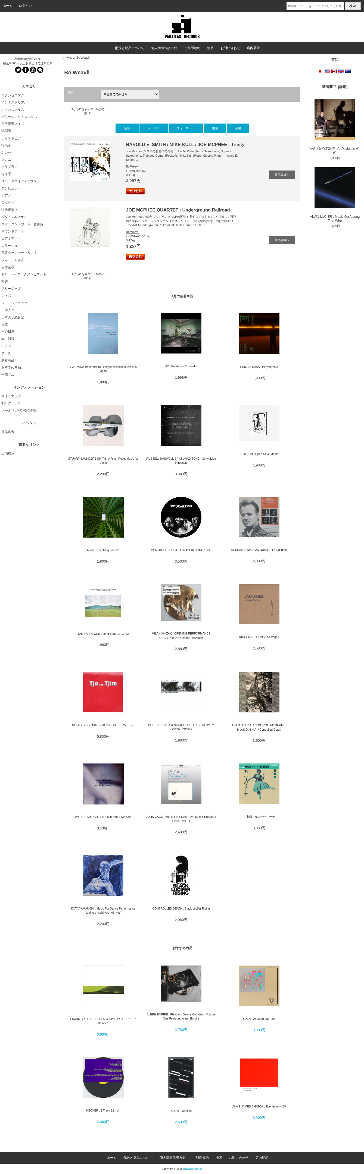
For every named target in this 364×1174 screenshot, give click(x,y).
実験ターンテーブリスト (19, 253)
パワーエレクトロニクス (19, 117)
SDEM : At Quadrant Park (259, 1018)
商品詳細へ (282, 174)
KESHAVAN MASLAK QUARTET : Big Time (259, 549)
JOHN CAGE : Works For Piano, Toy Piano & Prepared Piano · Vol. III (181, 818)
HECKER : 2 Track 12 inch (103, 1110)
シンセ (6, 152)
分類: (70, 92)
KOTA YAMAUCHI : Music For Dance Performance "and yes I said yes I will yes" (103, 910)
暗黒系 (6, 145)
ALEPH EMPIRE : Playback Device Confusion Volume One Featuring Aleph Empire (181, 1016)
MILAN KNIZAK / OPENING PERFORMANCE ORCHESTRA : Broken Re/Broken (181, 635)
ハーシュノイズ (12, 109)
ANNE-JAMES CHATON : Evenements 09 (259, 1106)
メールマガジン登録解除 (19, 410)
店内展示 (253, 48)
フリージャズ (11, 289)
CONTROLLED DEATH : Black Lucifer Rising (181, 908)
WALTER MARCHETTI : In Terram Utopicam (103, 817)
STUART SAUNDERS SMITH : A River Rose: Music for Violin (103, 460)
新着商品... (9, 360)
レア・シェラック (14, 303)
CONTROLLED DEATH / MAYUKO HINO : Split (181, 550)
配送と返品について (129, 48)
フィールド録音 (12, 260)
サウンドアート (12, 231)
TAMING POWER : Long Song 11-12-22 (103, 633)
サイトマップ (11, 396)
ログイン (25, 6)
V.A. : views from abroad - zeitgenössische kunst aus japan (103, 369)
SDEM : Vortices (181, 1110)
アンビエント (11, 188)
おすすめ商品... (12, 367)
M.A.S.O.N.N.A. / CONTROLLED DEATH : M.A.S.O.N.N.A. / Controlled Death (259, 727)
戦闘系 (6, 131)
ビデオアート (11, 238)
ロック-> (7, 202)
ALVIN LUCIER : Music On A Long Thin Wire (335, 195)
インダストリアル (14, 102)
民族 (4, 324)
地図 (210, 48)
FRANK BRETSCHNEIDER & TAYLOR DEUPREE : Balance (103, 1021)
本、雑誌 (7, 339)
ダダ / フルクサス (14, 217)
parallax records (192, 1168)
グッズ (6, 353)
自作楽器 (7, 267)
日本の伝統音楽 (12, 317)
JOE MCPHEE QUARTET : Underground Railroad (178, 209)
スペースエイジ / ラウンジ (20, 181)
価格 (238, 128)
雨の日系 (7, 331)
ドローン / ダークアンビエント (23, 274)
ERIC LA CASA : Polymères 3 (259, 366)
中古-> (6, 346)
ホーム (8, 6)
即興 (4, 281)
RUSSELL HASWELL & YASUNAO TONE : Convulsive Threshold (181, 460)
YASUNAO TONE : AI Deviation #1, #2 (335, 127)
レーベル (154, 128)
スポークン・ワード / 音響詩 (22, 224)
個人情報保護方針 (164, 48)
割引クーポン (11, 403)
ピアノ (6, 195)
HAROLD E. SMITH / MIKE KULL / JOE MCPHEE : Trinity (185, 144)
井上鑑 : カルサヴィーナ (259, 816)
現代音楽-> (9, 210)
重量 (215, 128)
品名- (127, 128)
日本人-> (7, 310)
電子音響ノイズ (12, 124)
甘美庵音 (7, 432)
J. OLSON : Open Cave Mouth (259, 454)
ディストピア (11, 138)
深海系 (6, 174)
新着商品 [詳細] (335, 87)
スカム (6, 160)
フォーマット (186, 128)
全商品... (7, 375)
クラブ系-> (9, 167)
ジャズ (6, 296)
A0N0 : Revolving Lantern (103, 550)
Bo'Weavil (132, 166)
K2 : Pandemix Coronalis (181, 366)
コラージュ (9, 246)
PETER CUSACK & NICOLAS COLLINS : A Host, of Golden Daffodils (181, 727)
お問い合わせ (230, 48)
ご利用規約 (192, 48)
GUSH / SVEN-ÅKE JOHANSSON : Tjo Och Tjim (103, 725)
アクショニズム (12, 95)
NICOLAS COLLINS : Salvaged (259, 637)
